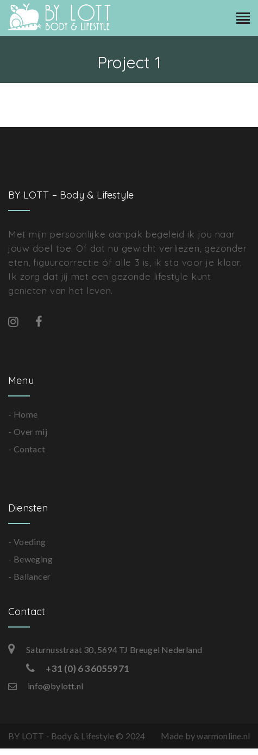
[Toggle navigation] (243, 18)
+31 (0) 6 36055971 (77, 668)
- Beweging (30, 559)
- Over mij (27, 431)
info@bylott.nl (45, 686)
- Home (22, 414)
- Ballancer (29, 576)
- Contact (27, 449)
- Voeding (27, 541)
